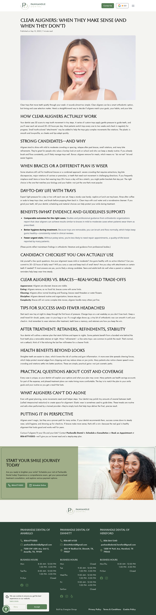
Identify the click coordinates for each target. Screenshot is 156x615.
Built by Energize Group (66, 609)
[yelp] (71, 596)
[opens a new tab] (122, 5)
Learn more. (14, 601)
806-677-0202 (15, 485)
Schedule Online (37, 485)
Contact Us (107, 5)
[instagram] (26, 585)
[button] (6, 609)
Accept (37, 607)
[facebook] (21, 585)
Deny (16, 607)
